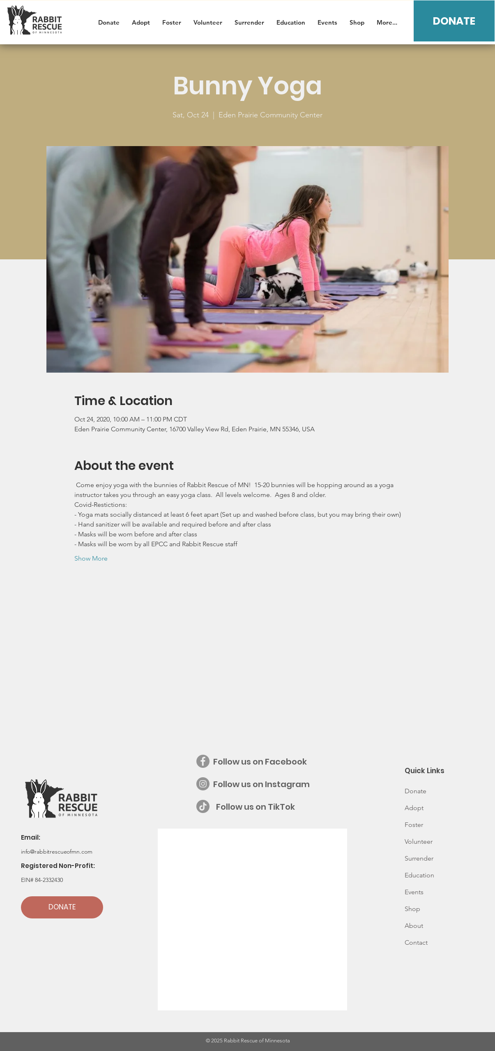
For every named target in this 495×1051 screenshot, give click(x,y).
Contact (416, 942)
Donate (415, 791)
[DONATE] (454, 21)
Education (419, 875)
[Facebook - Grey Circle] (203, 761)
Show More (91, 558)
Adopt (414, 808)
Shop (412, 909)
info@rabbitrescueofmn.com (56, 851)
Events (414, 892)
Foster (414, 825)
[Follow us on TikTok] (203, 806)
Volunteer (419, 841)
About (414, 926)
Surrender (419, 858)
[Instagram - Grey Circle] (203, 783)
